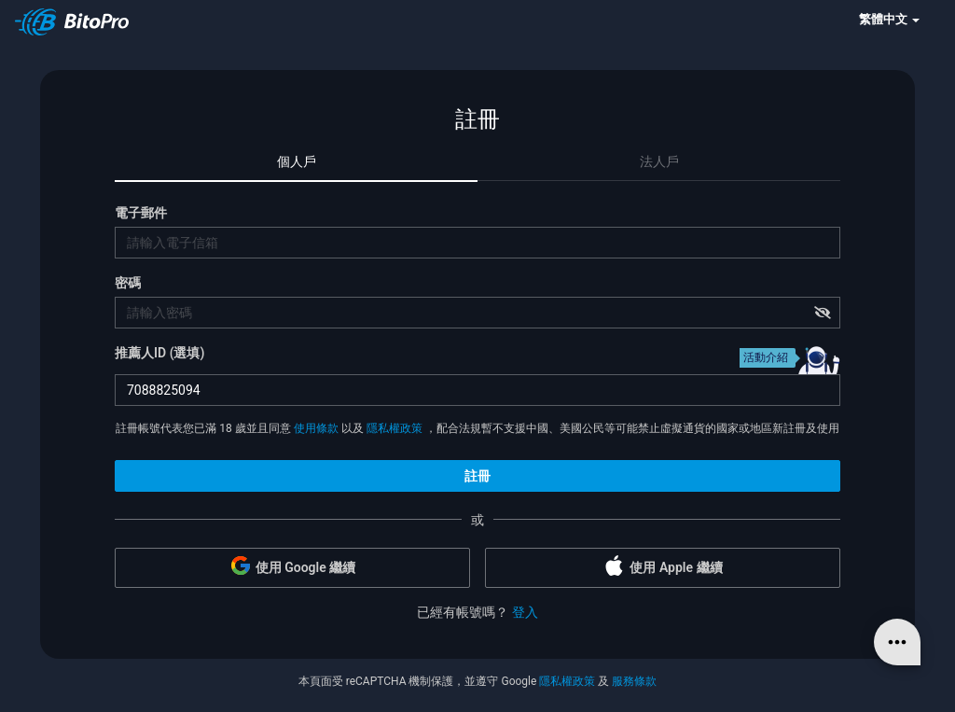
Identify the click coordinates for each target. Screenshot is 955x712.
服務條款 (634, 681)
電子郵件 (141, 212)
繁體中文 (889, 19)
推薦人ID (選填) (159, 352)
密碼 (128, 282)
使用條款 (316, 428)
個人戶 (296, 161)
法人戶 (659, 161)
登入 (525, 612)
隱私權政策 (394, 428)
